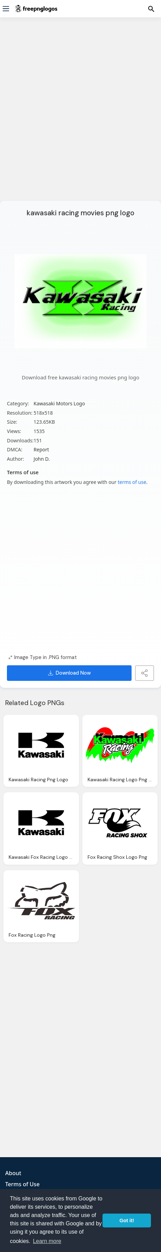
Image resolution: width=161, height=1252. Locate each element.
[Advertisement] (80, 113)
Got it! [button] (126, 1220)
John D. (42, 459)
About (13, 1173)
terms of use (132, 482)
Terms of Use (22, 1184)
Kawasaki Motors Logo (59, 403)
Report (41, 449)
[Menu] (6, 8)
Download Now (69, 673)
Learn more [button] (47, 1241)
